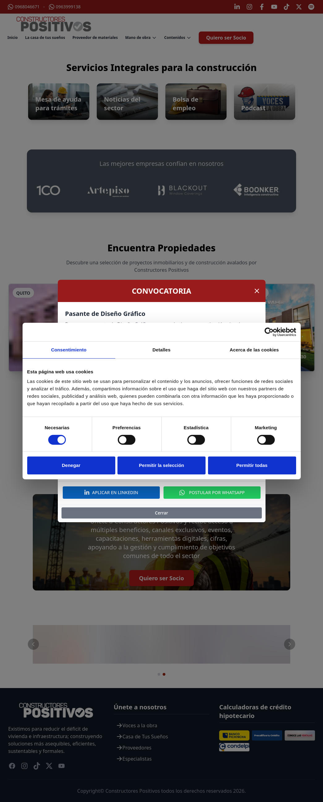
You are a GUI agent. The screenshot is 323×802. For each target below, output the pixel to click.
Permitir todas (252, 465)
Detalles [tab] (161, 349)
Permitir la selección (161, 465)
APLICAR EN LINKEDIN (111, 492)
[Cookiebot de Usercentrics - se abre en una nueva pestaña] (269, 332)
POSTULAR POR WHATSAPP (211, 492)
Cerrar (161, 513)
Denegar (71, 465)
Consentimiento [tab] (69, 349)
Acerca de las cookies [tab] (254, 349)
